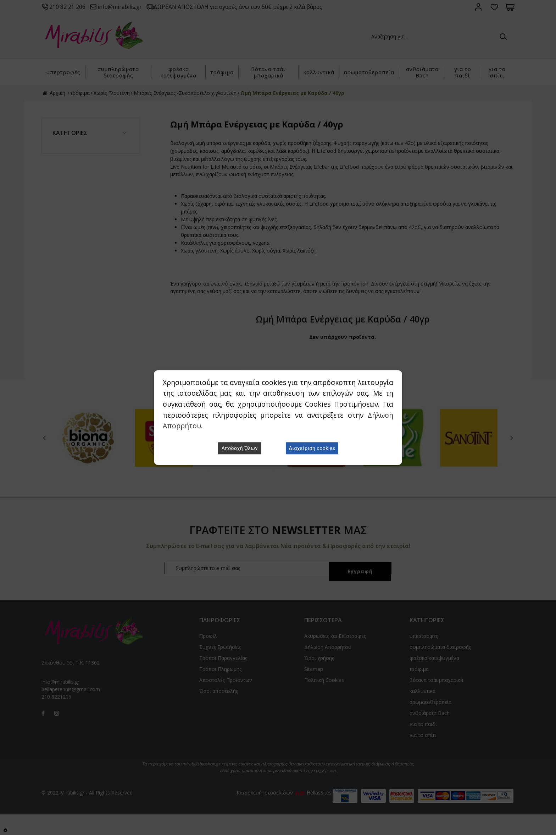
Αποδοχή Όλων (239, 448)
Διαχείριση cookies (312, 448)
